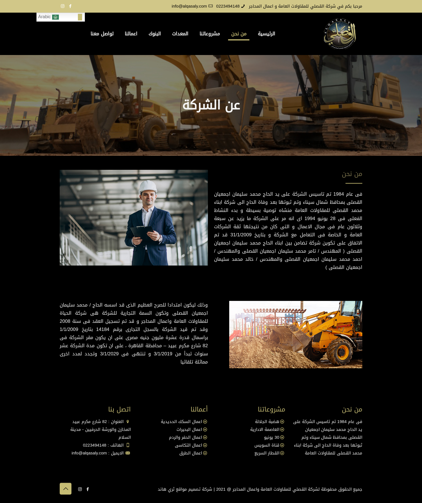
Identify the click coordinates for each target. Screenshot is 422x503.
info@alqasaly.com (189, 6)
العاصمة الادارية (264, 429)
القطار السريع (266, 453)
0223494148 (228, 6)
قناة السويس (266, 445)
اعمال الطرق (190, 453)
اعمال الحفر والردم (185, 437)
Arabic (48, 17)
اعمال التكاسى (188, 445)
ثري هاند (166, 489)
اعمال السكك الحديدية (181, 422)
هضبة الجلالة (267, 422)
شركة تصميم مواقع (194, 489)
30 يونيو (271, 437)
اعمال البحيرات (189, 429)
